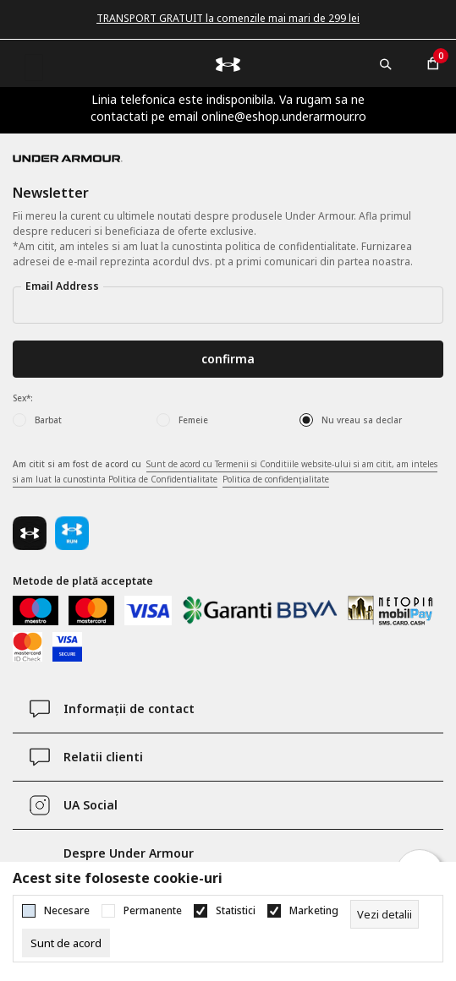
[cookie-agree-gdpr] (66, 943)
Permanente (153, 911)
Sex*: (23, 398)
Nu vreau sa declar (361, 420)
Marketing (313, 911)
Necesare (67, 911)
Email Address (62, 286)
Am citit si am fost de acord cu (225, 472)
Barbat (48, 420)
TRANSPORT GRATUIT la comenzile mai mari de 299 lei (228, 18)
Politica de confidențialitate (276, 479)
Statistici (235, 911)
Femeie (193, 420)
